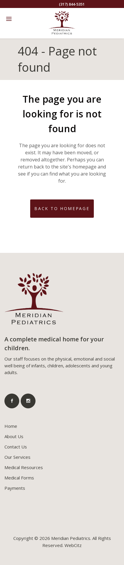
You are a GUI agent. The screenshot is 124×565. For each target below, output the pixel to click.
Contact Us (15, 447)
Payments (14, 488)
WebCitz (73, 545)
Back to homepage (61, 208)
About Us (13, 436)
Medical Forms (19, 478)
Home (10, 426)
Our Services (17, 457)
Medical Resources (23, 467)
